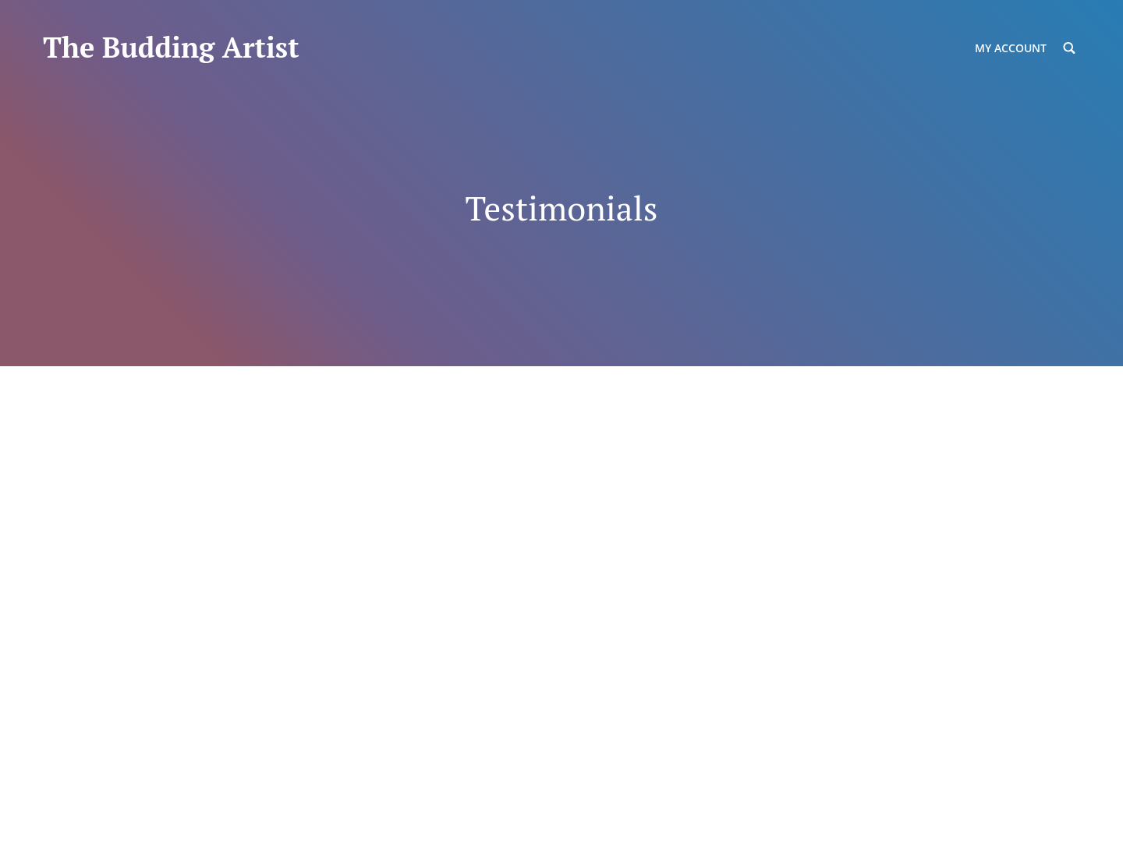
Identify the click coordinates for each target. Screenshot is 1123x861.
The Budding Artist (171, 47)
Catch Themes (389, 828)
